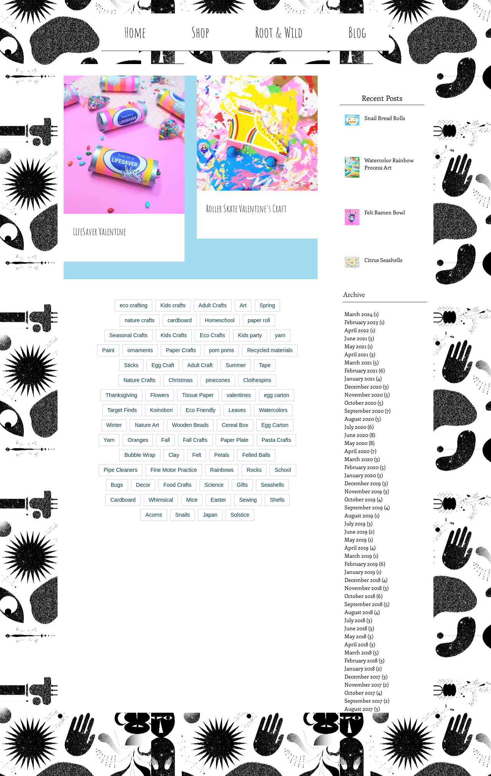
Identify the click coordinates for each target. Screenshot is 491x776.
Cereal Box (235, 425)
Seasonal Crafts (128, 335)
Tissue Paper (198, 395)
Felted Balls (256, 455)
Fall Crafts (195, 440)
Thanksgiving (121, 395)
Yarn (109, 440)
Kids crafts (172, 305)
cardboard (180, 320)
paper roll (259, 320)
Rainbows (222, 470)
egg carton (276, 395)
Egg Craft (163, 365)
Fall (165, 440)
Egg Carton (274, 425)
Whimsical (161, 500)
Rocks (254, 470)
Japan (210, 515)
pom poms (221, 350)
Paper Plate (235, 440)
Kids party (250, 335)
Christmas (180, 380)
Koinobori (161, 410)
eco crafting (133, 305)
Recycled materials (269, 350)
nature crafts (140, 320)
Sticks (131, 365)
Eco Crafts (212, 335)
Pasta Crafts (276, 440)
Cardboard (122, 500)
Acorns (153, 515)
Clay (173, 455)
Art (243, 305)
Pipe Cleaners (120, 470)
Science (214, 485)
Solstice (240, 515)
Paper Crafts (181, 350)
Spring (267, 305)
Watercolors (273, 410)
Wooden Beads (190, 425)
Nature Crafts (139, 380)
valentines (239, 395)
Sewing (248, 500)
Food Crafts (177, 485)
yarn (280, 335)
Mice (192, 500)
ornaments (140, 350)
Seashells (272, 485)
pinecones (218, 380)
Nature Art (147, 425)
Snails (182, 515)
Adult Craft (200, 365)
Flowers (159, 395)
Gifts (242, 485)
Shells (277, 500)
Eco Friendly (201, 410)
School (283, 470)
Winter (114, 425)
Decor (143, 485)
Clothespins (257, 380)
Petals (221, 455)
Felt (196, 455)
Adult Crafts (213, 305)
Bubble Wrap (139, 455)
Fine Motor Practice (173, 470)
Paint (108, 350)
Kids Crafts (174, 335)
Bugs (117, 485)
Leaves (237, 410)
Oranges (138, 440)
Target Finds (122, 410)
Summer (236, 365)
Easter (218, 500)
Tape (264, 365)
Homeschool (220, 320)
